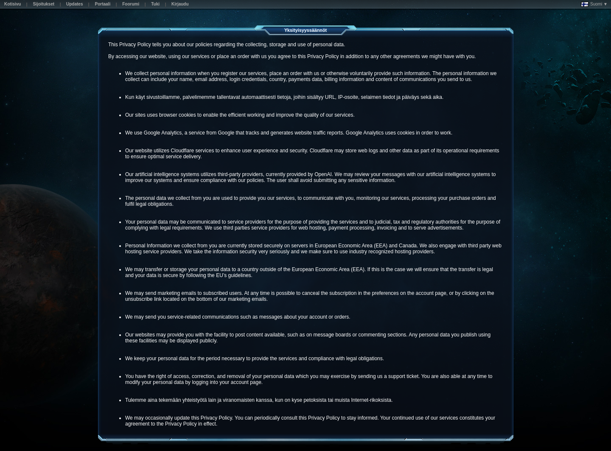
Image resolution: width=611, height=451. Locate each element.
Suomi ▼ (594, 4)
